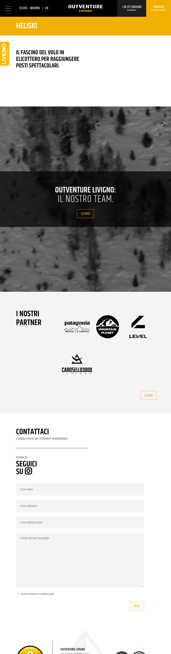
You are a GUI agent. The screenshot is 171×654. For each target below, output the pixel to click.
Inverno (35, 8)
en (46, 8)
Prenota (158, 8)
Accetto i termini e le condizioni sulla (37, 594)
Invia (137, 606)
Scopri (85, 213)
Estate (23, 8)
